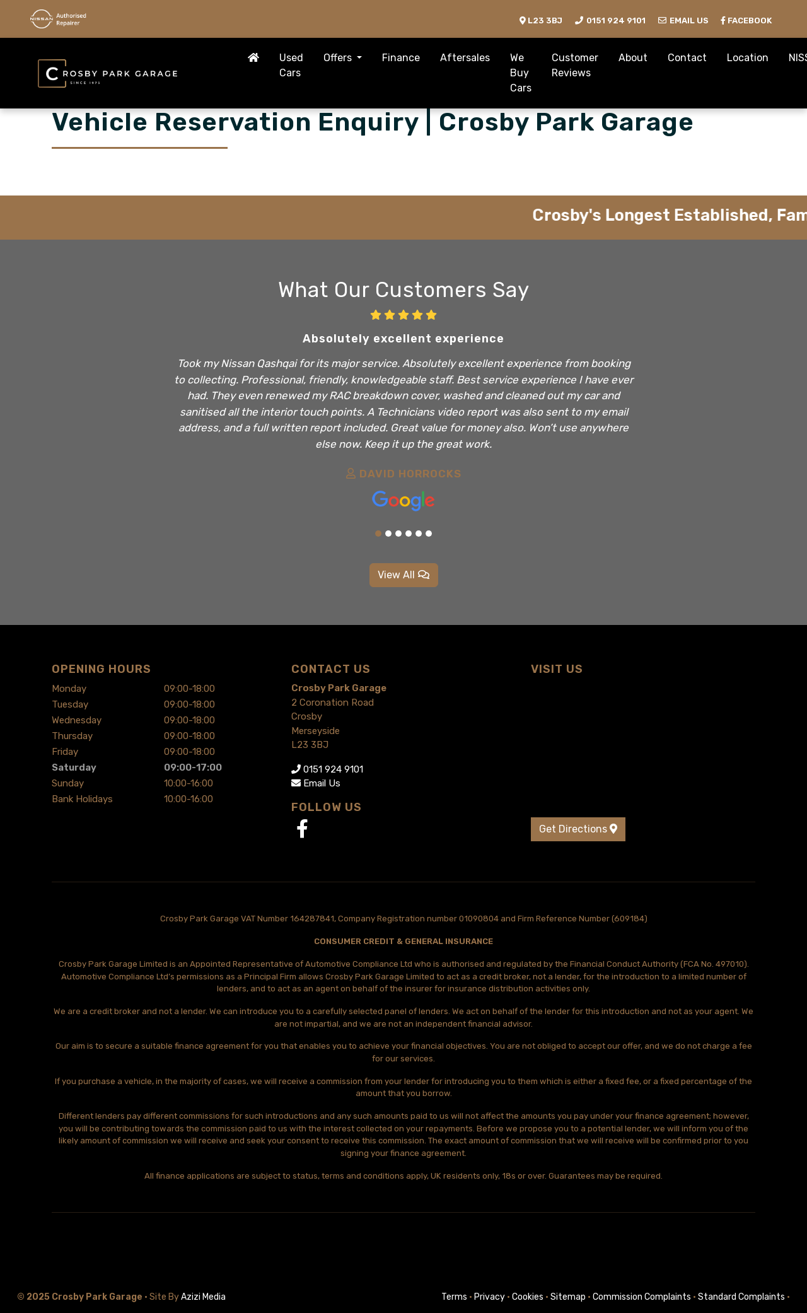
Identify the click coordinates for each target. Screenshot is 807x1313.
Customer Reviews (575, 65)
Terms (454, 1297)
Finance (401, 58)
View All (404, 575)
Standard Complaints (741, 1297)
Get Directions (578, 829)
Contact (687, 58)
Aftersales (465, 58)
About (632, 58)
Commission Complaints (642, 1297)
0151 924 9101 (327, 769)
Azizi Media (203, 1297)
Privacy (489, 1297)
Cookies (527, 1297)
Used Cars (291, 65)
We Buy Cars (520, 73)
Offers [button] (338, 58)
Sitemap (568, 1297)
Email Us (315, 783)
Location (748, 58)
